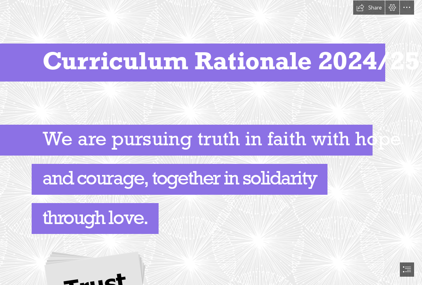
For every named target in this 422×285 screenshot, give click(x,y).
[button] (369, 7)
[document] (211, 142)
